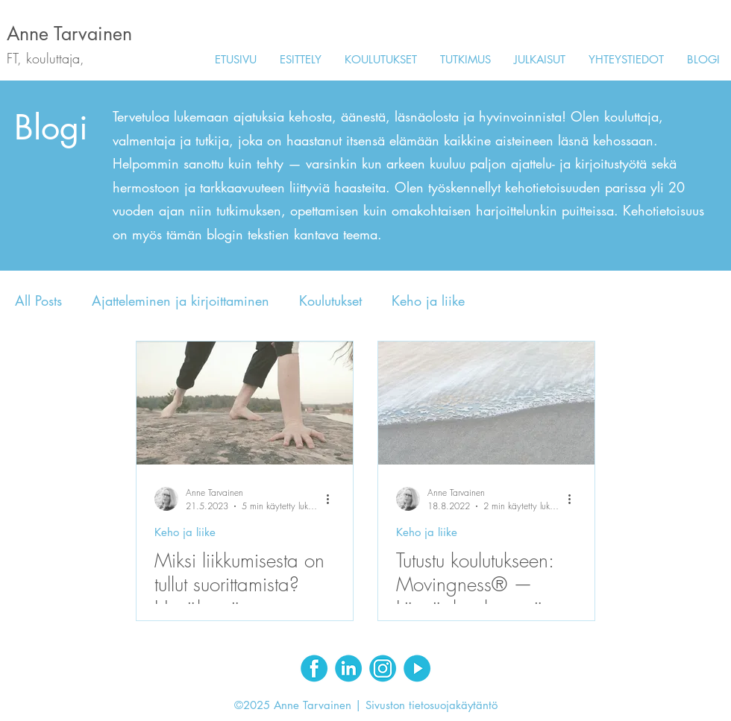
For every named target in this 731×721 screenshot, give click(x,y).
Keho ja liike (428, 300)
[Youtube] (417, 668)
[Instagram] (383, 668)
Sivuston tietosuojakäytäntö (432, 705)
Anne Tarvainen (69, 33)
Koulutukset (330, 300)
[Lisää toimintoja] (333, 499)
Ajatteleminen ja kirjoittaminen (180, 300)
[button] (380, 59)
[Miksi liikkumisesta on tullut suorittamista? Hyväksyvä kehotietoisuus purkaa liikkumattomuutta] (245, 403)
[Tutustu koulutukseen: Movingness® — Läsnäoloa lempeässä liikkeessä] (486, 403)
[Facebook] (314, 668)
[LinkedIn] (348, 668)
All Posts (38, 300)
